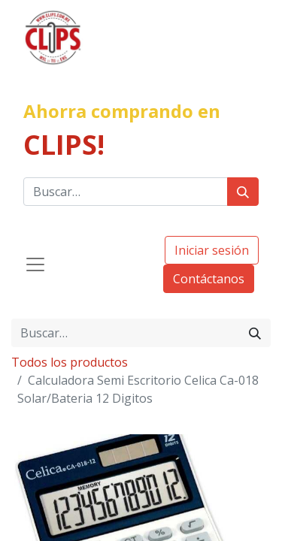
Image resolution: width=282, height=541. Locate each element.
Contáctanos (208, 278)
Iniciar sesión (211, 250)
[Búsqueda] (243, 191)
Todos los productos (69, 362)
